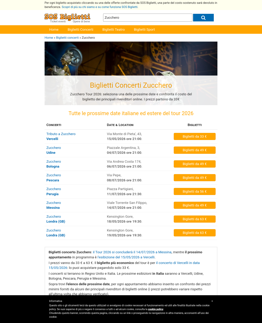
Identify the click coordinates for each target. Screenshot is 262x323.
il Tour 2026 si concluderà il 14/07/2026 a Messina (132, 252)
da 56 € (195, 191)
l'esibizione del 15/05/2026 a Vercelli (126, 257)
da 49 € (195, 150)
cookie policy (155, 309)
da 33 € (195, 136)
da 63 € (195, 219)
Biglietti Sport (144, 29)
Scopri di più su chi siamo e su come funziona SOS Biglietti (100, 7)
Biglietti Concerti (80, 29)
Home (54, 29)
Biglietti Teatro (113, 29)
